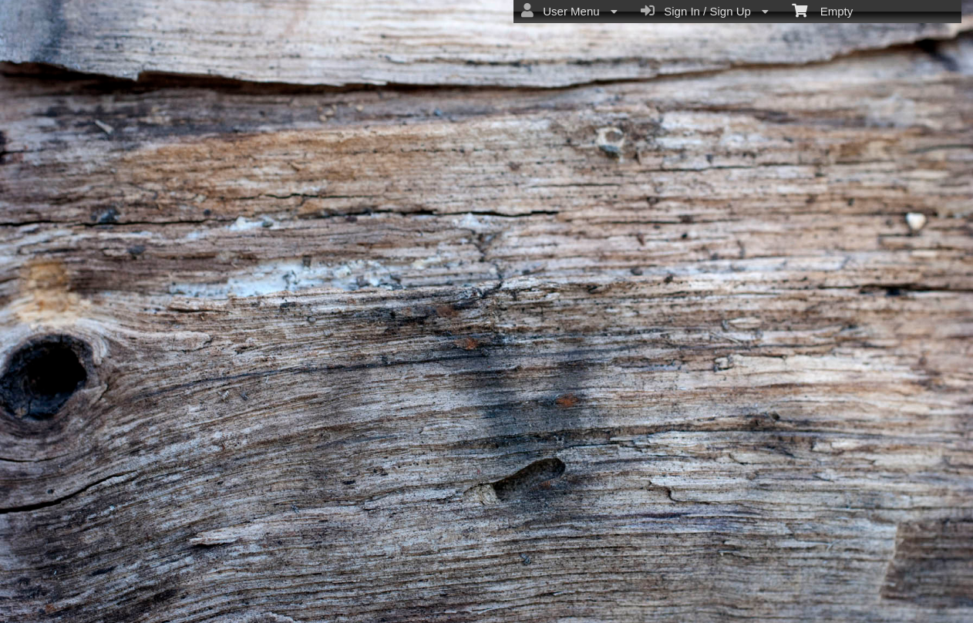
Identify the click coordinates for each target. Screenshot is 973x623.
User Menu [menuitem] (569, 10)
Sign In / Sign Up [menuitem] (705, 10)
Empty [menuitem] (822, 10)
